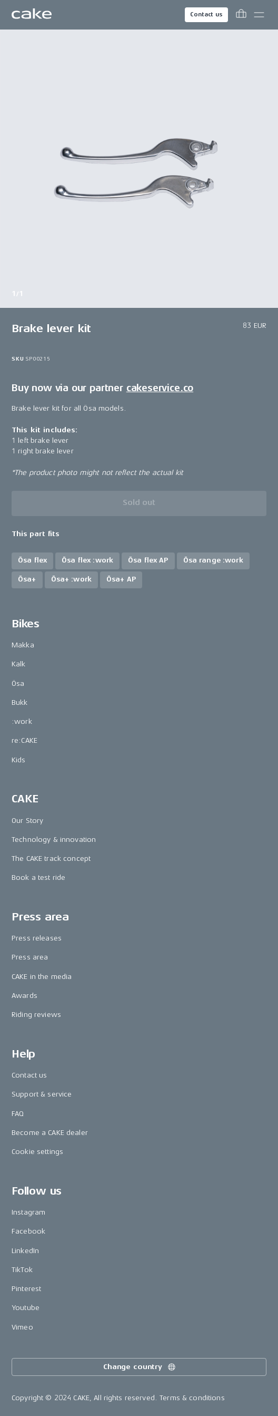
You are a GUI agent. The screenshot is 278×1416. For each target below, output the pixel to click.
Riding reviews (36, 1015)
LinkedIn (25, 1251)
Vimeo (22, 1327)
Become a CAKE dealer (50, 1133)
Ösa (18, 683)
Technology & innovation (54, 839)
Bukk (20, 702)
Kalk (19, 664)
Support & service (42, 1094)
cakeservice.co (159, 388)
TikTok (22, 1270)
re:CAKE (24, 740)
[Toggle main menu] (259, 15)
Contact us (206, 14)
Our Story (27, 821)
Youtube (25, 1308)
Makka (23, 645)
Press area (30, 957)
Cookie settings (37, 1152)
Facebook (28, 1231)
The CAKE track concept (51, 858)
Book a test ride (38, 877)
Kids (19, 760)
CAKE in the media (42, 977)
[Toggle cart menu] (241, 15)
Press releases (37, 938)
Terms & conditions (192, 1398)
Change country (140, 1367)
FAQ (18, 1114)
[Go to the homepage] (32, 14)
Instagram (28, 1212)
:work (22, 721)
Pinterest (26, 1289)
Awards (24, 996)
